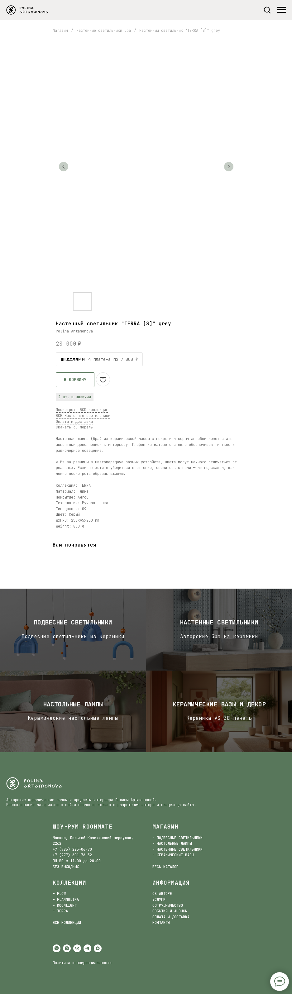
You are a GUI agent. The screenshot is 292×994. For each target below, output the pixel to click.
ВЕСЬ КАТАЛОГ (165, 866)
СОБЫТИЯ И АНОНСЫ (169, 911)
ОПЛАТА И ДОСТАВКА (170, 917)
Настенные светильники (219, 622)
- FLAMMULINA (66, 899)
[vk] (77, 948)
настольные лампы (73, 704)
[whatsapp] (56, 948)
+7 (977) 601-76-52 (72, 855)
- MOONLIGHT (65, 905)
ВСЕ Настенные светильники (83, 415)
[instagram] (67, 948)
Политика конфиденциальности (82, 962)
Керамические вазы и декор (219, 704)
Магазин (60, 30)
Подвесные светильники (73, 622)
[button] (267, 9)
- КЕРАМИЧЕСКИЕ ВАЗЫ (173, 855)
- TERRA (60, 911)
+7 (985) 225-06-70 (72, 849)
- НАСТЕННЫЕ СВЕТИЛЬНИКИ (177, 849)
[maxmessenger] (98, 948)
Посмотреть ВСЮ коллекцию (82, 409)
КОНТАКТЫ (161, 922)
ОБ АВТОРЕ (162, 893)
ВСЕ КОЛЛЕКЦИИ (67, 922)
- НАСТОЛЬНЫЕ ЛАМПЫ (172, 843)
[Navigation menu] (281, 10)
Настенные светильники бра (103, 30)
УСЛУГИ (158, 899)
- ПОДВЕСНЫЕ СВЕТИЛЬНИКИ (177, 837)
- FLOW (59, 893)
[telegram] (87, 948)
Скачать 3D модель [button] (74, 427)
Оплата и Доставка (74, 421)
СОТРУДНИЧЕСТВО (167, 905)
